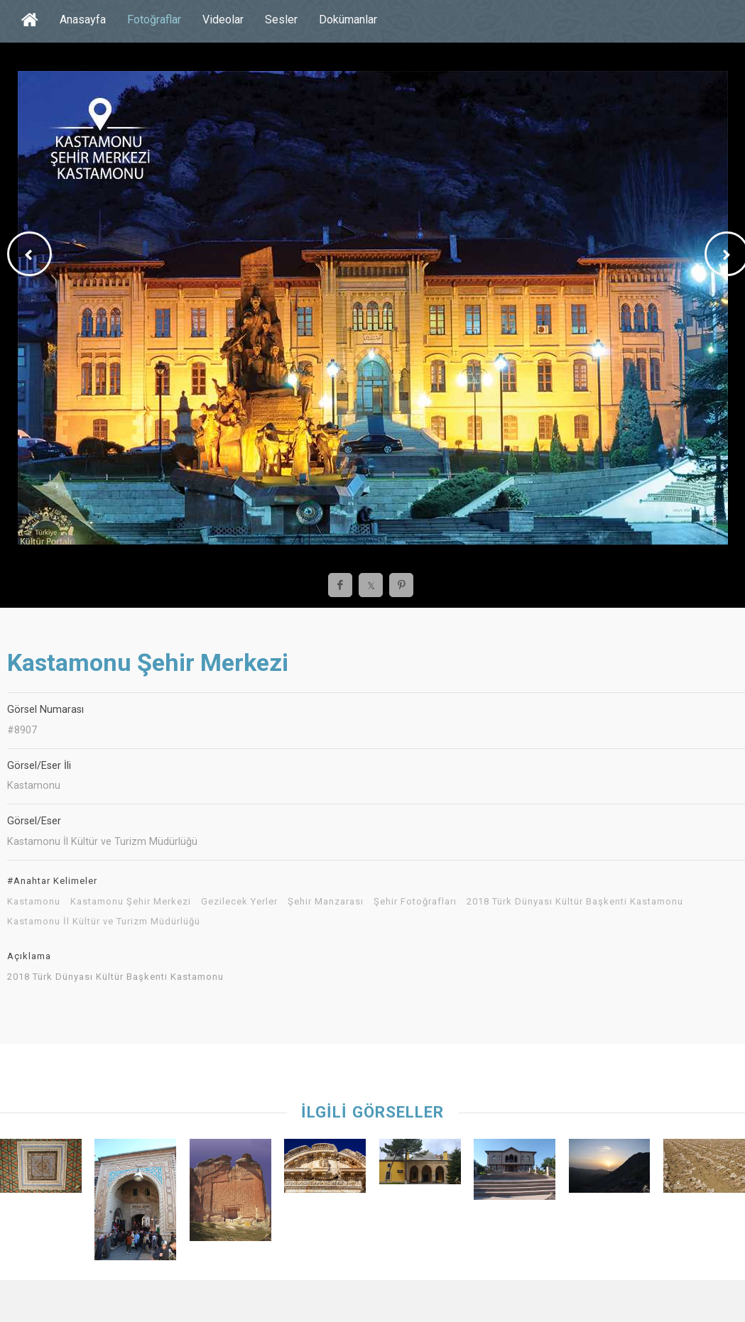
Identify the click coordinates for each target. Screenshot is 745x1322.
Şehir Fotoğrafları (415, 902)
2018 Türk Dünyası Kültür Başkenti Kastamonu (575, 902)
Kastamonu (33, 902)
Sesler (281, 19)
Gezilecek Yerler (239, 902)
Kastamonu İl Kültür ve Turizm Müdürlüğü (103, 922)
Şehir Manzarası (326, 902)
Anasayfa (83, 19)
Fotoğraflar (154, 19)
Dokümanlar (348, 19)
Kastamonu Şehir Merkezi (130, 902)
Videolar (223, 19)
